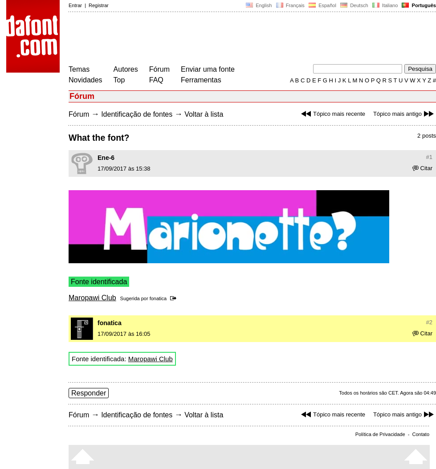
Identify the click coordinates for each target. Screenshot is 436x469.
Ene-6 (106, 157)
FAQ (156, 80)
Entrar (75, 5)
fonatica (158, 298)
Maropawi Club (92, 298)
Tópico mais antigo (404, 113)
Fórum (159, 69)
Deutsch (354, 5)
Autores (126, 69)
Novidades (85, 80)
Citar (422, 168)
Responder (88, 393)
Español (322, 5)
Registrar (99, 5)
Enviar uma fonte (208, 69)
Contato (420, 434)
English (258, 5)
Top (119, 80)
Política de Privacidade (380, 434)
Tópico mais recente (332, 113)
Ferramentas (201, 80)
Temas (79, 69)
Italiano (385, 5)
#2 (429, 322)
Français (290, 5)
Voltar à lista (203, 114)
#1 (429, 157)
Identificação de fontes (136, 114)
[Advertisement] (231, 39)
